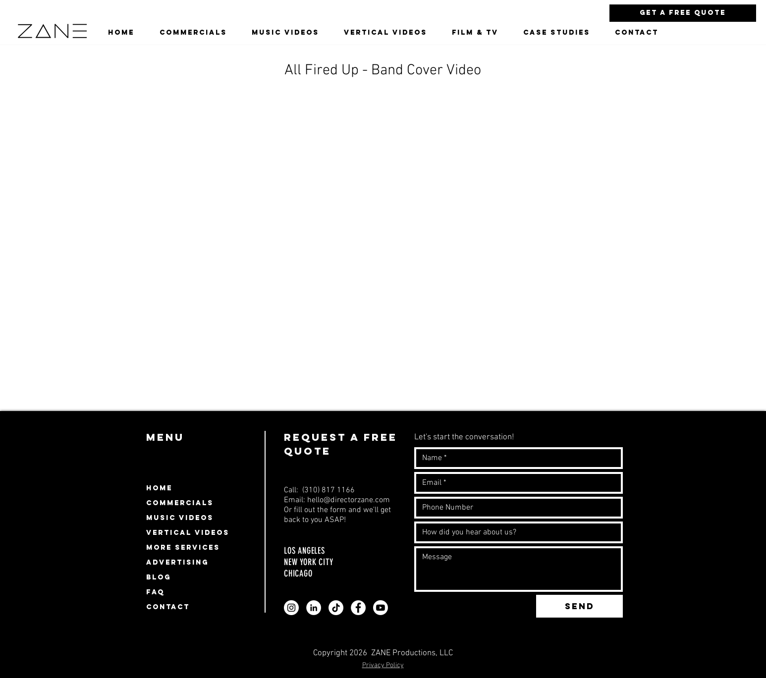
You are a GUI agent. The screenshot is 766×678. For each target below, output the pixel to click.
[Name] (515, 458)
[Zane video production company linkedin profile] (313, 607)
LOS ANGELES (306, 550)
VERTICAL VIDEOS (187, 532)
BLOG (158, 577)
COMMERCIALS (180, 503)
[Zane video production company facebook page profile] (358, 607)
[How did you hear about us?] (515, 532)
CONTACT (168, 607)
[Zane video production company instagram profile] (291, 607)
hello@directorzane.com (348, 500)
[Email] (515, 483)
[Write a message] (518, 569)
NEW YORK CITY (308, 562)
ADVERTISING (177, 562)
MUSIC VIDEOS (180, 518)
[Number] (515, 508)
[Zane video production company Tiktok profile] (335, 607)
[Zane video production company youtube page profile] (380, 607)
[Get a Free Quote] (682, 13)
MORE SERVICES (183, 547)
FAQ (155, 592)
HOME (159, 488)
